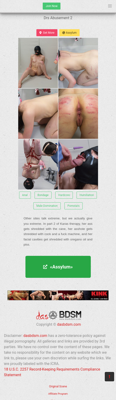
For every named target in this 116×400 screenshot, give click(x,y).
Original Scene (58, 386)
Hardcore (64, 195)
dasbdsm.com (69, 324)
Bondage (43, 195)
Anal (25, 195)
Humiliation (87, 195)
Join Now (51, 6)
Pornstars (73, 205)
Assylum (69, 32)
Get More (46, 32)
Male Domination (47, 205)
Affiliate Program (58, 393)
